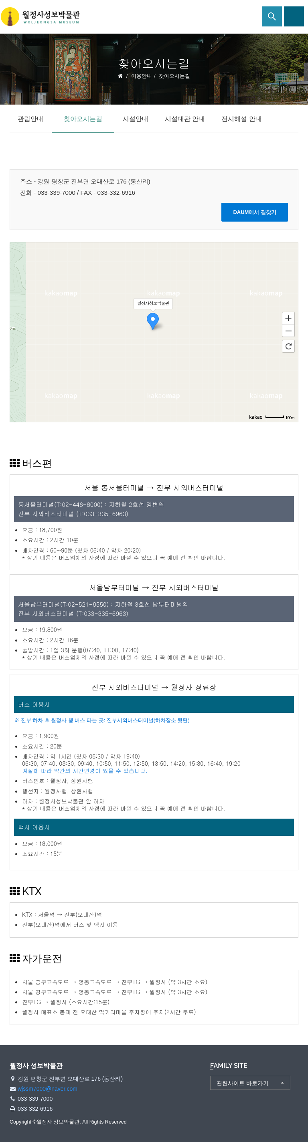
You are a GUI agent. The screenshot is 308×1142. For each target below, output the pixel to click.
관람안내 (30, 118)
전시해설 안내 (241, 118)
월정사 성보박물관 (40, 17)
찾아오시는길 (83, 118)
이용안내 (141, 76)
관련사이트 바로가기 (243, 1083)
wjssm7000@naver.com (47, 1089)
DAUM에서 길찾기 (254, 212)
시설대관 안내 (185, 118)
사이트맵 (294, 16)
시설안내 (135, 118)
